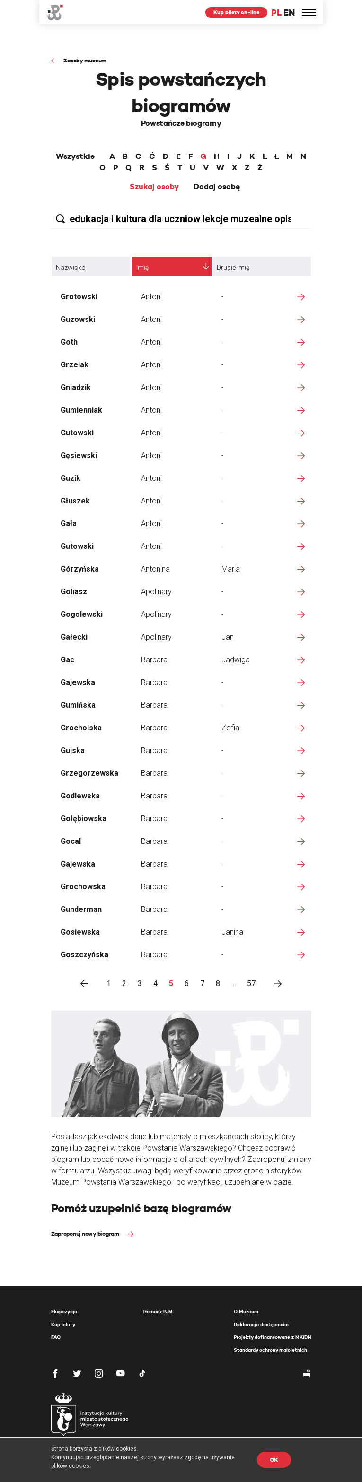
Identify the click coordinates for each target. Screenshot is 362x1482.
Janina (232, 931)
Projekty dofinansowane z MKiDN (272, 1337)
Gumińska (78, 705)
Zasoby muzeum (84, 60)
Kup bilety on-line (236, 12)
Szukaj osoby (154, 187)
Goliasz (74, 591)
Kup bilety (63, 1324)
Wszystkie (75, 156)
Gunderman (81, 909)
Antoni (151, 296)
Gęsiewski (79, 455)
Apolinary (156, 591)
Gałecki (74, 637)
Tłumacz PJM (157, 1312)
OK (274, 1459)
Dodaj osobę (217, 187)
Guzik (70, 478)
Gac (67, 659)
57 (251, 983)
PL (276, 12)
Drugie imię (233, 267)
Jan (227, 637)
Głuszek (75, 500)
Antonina (155, 568)
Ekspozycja (64, 1312)
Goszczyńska (84, 954)
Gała (69, 523)
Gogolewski (82, 614)
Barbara (154, 659)
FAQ (56, 1337)
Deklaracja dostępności (261, 1324)
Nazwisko (71, 267)
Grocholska (81, 727)
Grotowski (79, 296)
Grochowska (83, 886)
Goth (69, 342)
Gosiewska (80, 931)
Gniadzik (76, 387)
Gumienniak (81, 410)
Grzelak (74, 364)
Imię (142, 267)
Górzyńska (80, 568)
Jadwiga (235, 659)
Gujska (73, 750)
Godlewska (80, 795)
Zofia (230, 727)
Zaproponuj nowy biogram (86, 1233)
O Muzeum (246, 1312)
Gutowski (77, 432)
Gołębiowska (83, 818)
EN (288, 12)
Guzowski (78, 319)
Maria (230, 568)
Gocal (71, 841)
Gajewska (78, 682)
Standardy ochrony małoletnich (270, 1350)
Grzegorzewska (89, 773)
